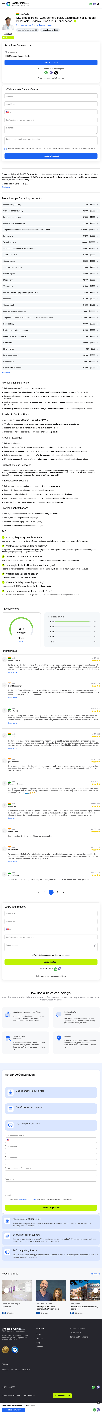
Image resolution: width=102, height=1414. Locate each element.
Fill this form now (13, 1410)
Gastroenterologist (23, 25)
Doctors (39, 1338)
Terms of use (22, 1199)
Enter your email (11, 1146)
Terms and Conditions (79, 1337)
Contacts (40, 1347)
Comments (9, 1179)
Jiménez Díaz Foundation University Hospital (84, 1308)
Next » (63, 892)
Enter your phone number (15, 1135)
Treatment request (51, 156)
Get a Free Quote (51, 62)
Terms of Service (65, 148)
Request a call (62, 1395)
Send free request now (51, 1208)
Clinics (38, 1334)
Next (95, 1290)
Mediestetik (6, 1307)
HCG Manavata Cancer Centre (18, 56)
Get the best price (51, 962)
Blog (38, 1343)
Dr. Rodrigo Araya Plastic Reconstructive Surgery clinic (47, 1308)
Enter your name (11, 1157)
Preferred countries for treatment (18, 1168)
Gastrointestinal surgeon (42, 25)
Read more (6, 187)
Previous (6, 1290)
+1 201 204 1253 (46, 969)
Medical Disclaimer (77, 1328)
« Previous (38, 892)
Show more (95, 1274)
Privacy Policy (79, 148)
